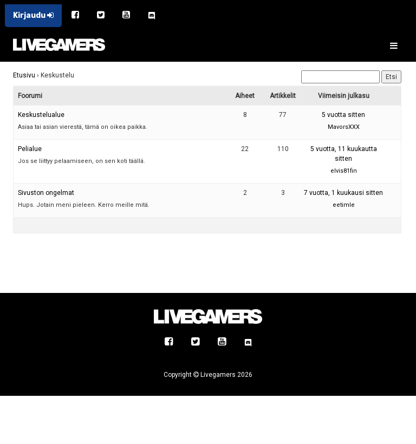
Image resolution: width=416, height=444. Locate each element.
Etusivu (24, 75)
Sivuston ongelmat (46, 193)
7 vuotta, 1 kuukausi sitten (343, 193)
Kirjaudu (33, 15)
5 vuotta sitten (343, 115)
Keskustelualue (41, 115)
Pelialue (30, 149)
